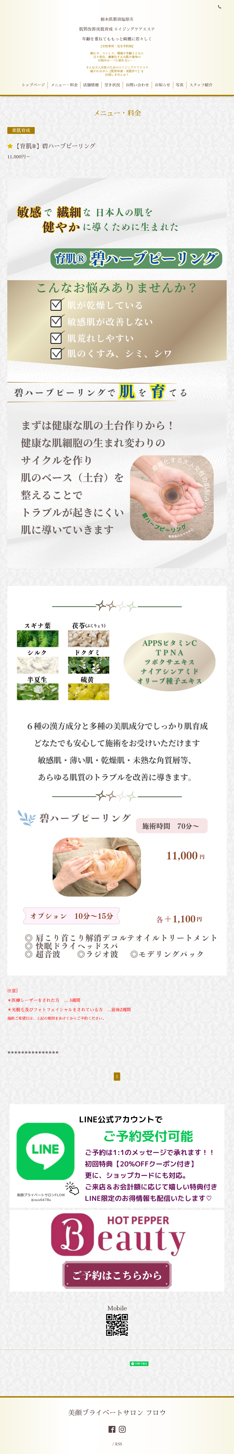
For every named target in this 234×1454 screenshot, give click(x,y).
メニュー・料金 (64, 85)
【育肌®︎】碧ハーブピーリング (55, 146)
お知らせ (162, 85)
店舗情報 (91, 85)
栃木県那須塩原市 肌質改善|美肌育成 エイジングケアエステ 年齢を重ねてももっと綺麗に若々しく (117, 29)
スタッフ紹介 (201, 85)
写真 (179, 85)
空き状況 (112, 85)
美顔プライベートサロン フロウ (117, 1412)
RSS (118, 1444)
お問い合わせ (137, 85)
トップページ (33, 85)
